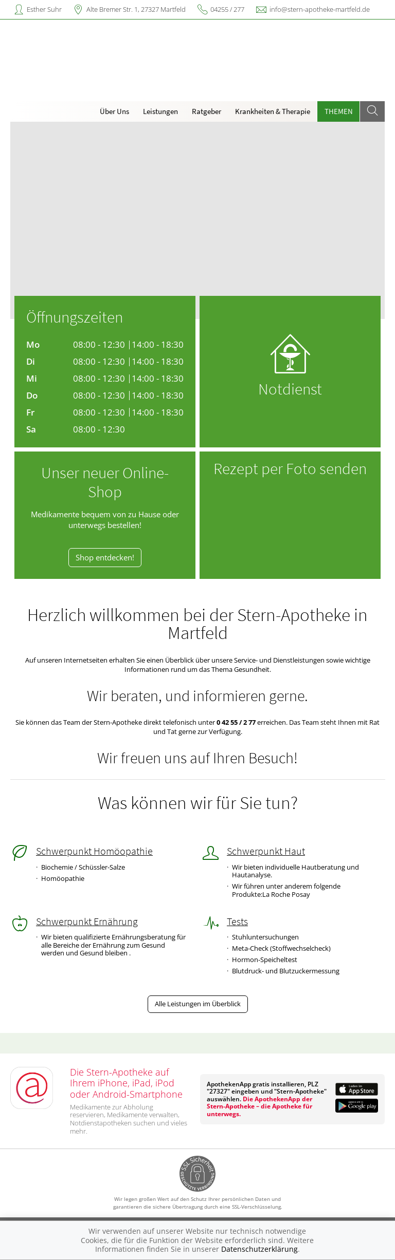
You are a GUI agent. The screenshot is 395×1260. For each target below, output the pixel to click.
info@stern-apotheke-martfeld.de (320, 9)
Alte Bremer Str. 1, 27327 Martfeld (136, 9)
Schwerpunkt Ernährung (87, 921)
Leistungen (160, 111)
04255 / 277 (227, 9)
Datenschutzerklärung (259, 1249)
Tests (237, 921)
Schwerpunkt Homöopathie (94, 851)
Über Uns (114, 111)
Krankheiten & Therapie (272, 111)
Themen (339, 111)
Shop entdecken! (105, 557)
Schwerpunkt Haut (266, 851)
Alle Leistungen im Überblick (198, 1003)
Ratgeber (206, 111)
